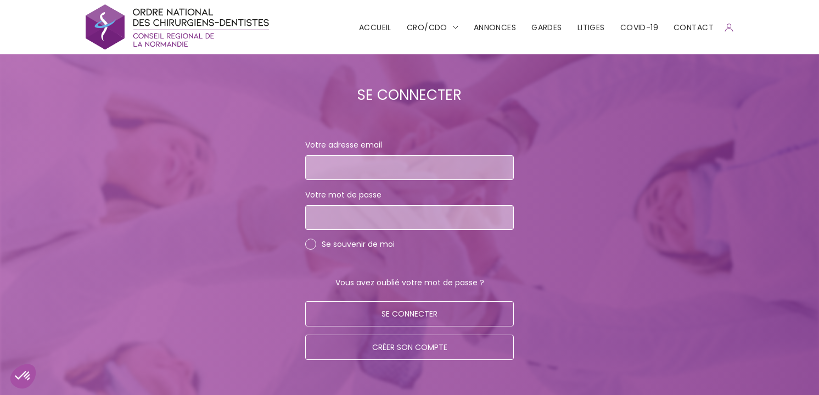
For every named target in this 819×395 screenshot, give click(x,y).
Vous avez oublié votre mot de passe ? (409, 282)
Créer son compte (409, 347)
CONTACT (694, 27)
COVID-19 (639, 27)
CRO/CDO (427, 27)
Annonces (495, 27)
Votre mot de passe (343, 194)
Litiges (591, 27)
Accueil (375, 27)
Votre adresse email (343, 144)
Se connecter (409, 313)
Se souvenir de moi (358, 244)
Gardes (546, 27)
